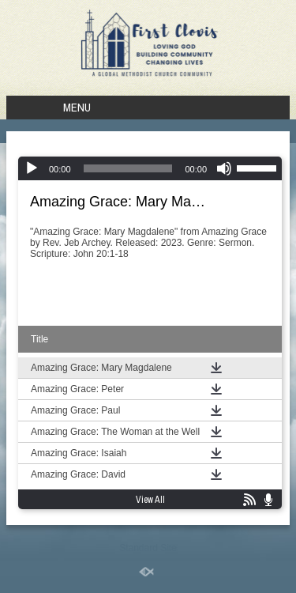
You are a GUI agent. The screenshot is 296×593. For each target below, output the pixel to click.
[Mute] (224, 168)
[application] (150, 168)
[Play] (31, 168)
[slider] (128, 168)
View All (150, 499)
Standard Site (148, 547)
